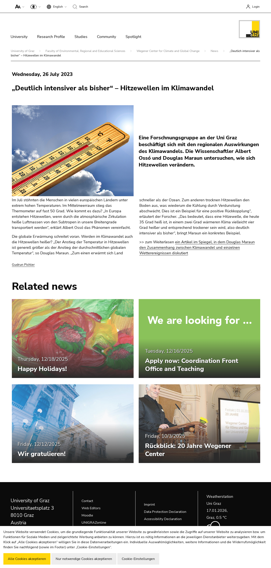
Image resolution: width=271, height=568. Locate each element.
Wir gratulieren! (42, 454)
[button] (18, 6)
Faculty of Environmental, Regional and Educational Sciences (86, 51)
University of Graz (23, 51)
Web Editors (91, 508)
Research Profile (51, 36)
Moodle (87, 515)
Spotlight (133, 36)
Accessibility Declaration (163, 519)
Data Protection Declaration (165, 511)
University (19, 36)
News (215, 51)
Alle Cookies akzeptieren (27, 559)
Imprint (149, 504)
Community (106, 36)
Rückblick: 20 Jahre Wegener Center (188, 450)
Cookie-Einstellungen (138, 559)
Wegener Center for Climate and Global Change (168, 51)
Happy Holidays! (42, 369)
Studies (81, 36)
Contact (87, 501)
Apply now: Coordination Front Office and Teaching (191, 365)
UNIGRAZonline (94, 522)
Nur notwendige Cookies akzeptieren (84, 559)
